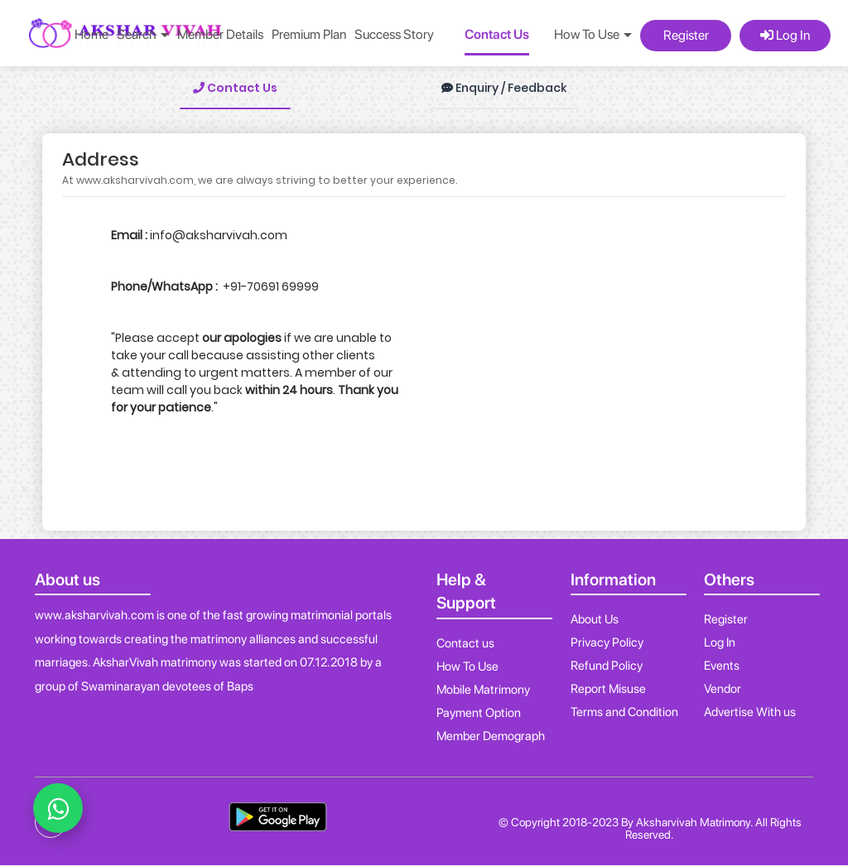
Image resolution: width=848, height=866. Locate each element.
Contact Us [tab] (235, 87)
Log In (785, 35)
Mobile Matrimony (483, 689)
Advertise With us (750, 712)
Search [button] (143, 34)
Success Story (394, 34)
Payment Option (478, 712)
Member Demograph (490, 736)
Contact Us (497, 34)
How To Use (467, 666)
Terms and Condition (624, 712)
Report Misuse (608, 688)
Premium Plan (309, 34)
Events (722, 665)
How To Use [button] (593, 34)
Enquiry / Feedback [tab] (503, 87)
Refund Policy (607, 665)
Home (91, 34)
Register (686, 35)
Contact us (465, 643)
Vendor (722, 688)
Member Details (220, 34)
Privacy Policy (607, 642)
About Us (595, 619)
